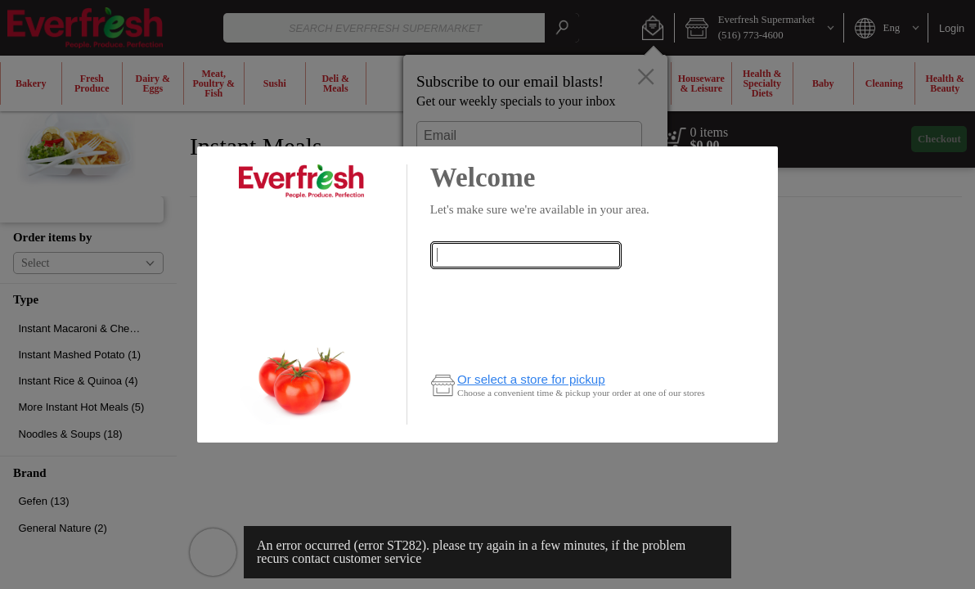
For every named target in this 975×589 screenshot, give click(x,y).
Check (525, 287)
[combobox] (526, 255)
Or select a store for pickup (531, 379)
